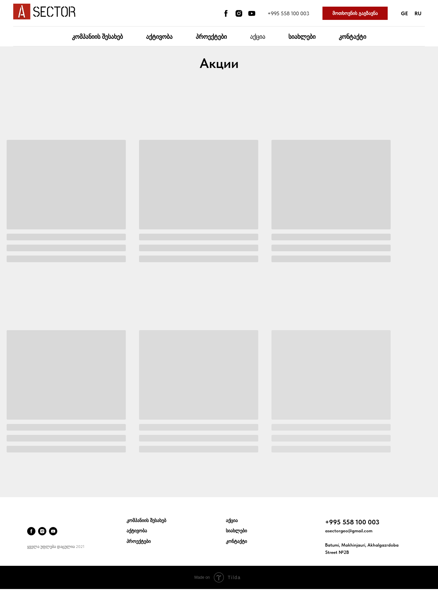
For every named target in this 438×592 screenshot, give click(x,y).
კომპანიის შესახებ (97, 36)
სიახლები (302, 36)
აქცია (257, 36)
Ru (417, 13)
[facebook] (226, 13)
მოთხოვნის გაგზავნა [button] (355, 13)
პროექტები (211, 36)
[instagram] (239, 13)
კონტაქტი (352, 36)
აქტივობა (159, 36)
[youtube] (252, 13)
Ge (404, 13)
